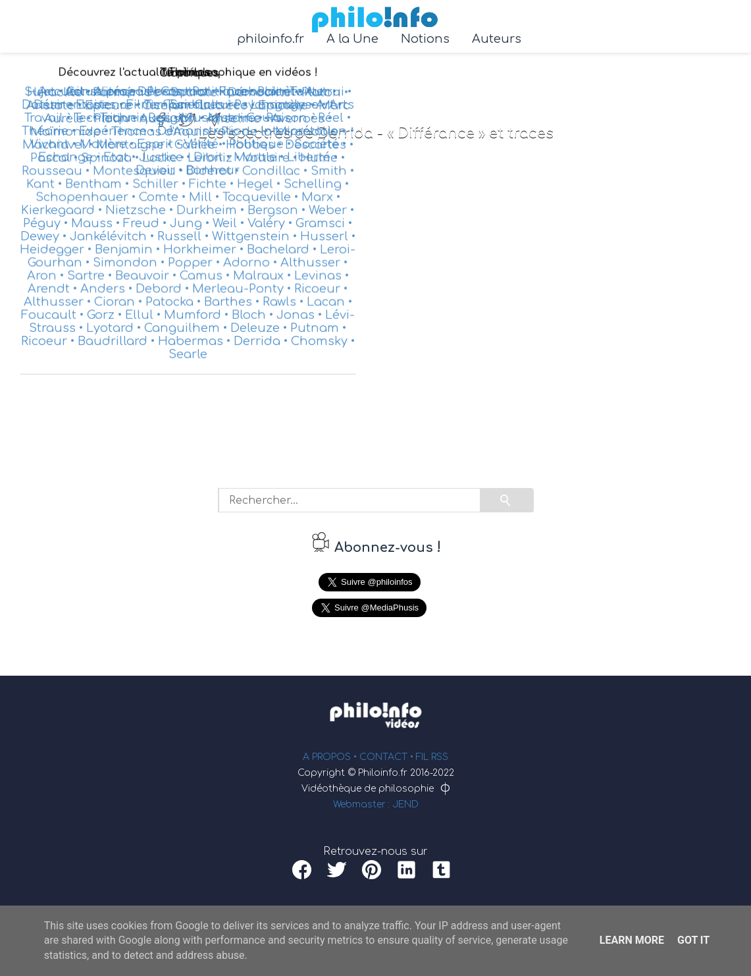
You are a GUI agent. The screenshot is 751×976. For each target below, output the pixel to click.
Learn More (632, 940)
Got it (693, 940)
